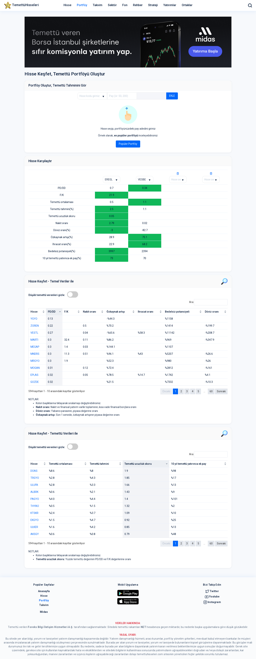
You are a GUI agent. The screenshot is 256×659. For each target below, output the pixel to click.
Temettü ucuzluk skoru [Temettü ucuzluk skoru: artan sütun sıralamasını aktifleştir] (138, 463)
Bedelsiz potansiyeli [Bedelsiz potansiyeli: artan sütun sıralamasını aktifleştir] (177, 311)
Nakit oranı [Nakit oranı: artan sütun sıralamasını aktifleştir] (89, 311)
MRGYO (35, 360)
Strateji (153, 5)
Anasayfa (44, 591)
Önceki (166, 391)
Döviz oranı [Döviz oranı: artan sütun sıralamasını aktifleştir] (212, 311)
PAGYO (34, 498)
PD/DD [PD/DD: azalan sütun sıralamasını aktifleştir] (51, 311)
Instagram (212, 602)
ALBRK (34, 491)
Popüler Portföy (128, 143)
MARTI (34, 339)
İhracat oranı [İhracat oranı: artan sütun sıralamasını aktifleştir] (145, 311)
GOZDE (34, 381)
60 (211, 391)
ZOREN (34, 325)
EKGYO (34, 520)
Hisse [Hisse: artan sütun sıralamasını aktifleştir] (33, 311)
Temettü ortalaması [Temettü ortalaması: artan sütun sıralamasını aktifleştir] (60, 463)
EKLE (172, 95)
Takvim (97, 5)
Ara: (208, 302)
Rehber (138, 5)
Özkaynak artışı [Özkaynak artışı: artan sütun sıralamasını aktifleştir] (116, 311)
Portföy (82, 5)
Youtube (212, 596)
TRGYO (34, 477)
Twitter (212, 591)
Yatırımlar (169, 5)
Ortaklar (187, 5)
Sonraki (221, 391)
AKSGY (34, 534)
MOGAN (35, 367)
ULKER (34, 527)
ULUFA (34, 484)
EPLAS (34, 374)
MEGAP (34, 346)
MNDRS (34, 353)
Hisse (67, 5)
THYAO (34, 505)
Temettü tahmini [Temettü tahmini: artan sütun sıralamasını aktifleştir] (99, 463)
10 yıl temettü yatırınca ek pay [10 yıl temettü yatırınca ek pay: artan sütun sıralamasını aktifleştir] (188, 463)
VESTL (34, 332)
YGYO (33, 318)
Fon (124, 5)
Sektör (112, 5)
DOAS (33, 470)
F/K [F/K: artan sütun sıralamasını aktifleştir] (66, 311)
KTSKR (34, 512)
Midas (44, 611)
